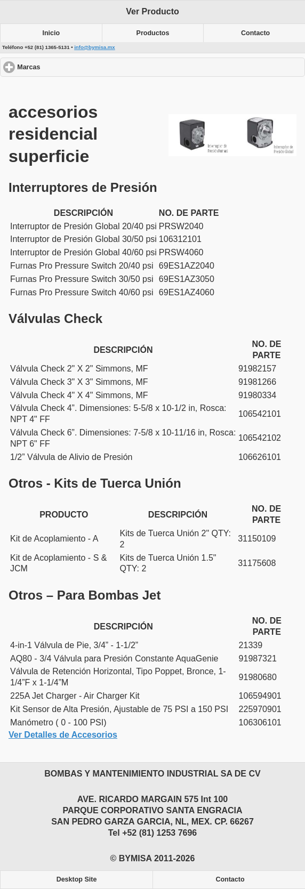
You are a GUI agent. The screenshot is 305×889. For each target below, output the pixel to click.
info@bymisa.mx (94, 47)
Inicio (51, 33)
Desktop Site (77, 879)
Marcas (67, 67)
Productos (153, 33)
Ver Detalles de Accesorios (63, 734)
